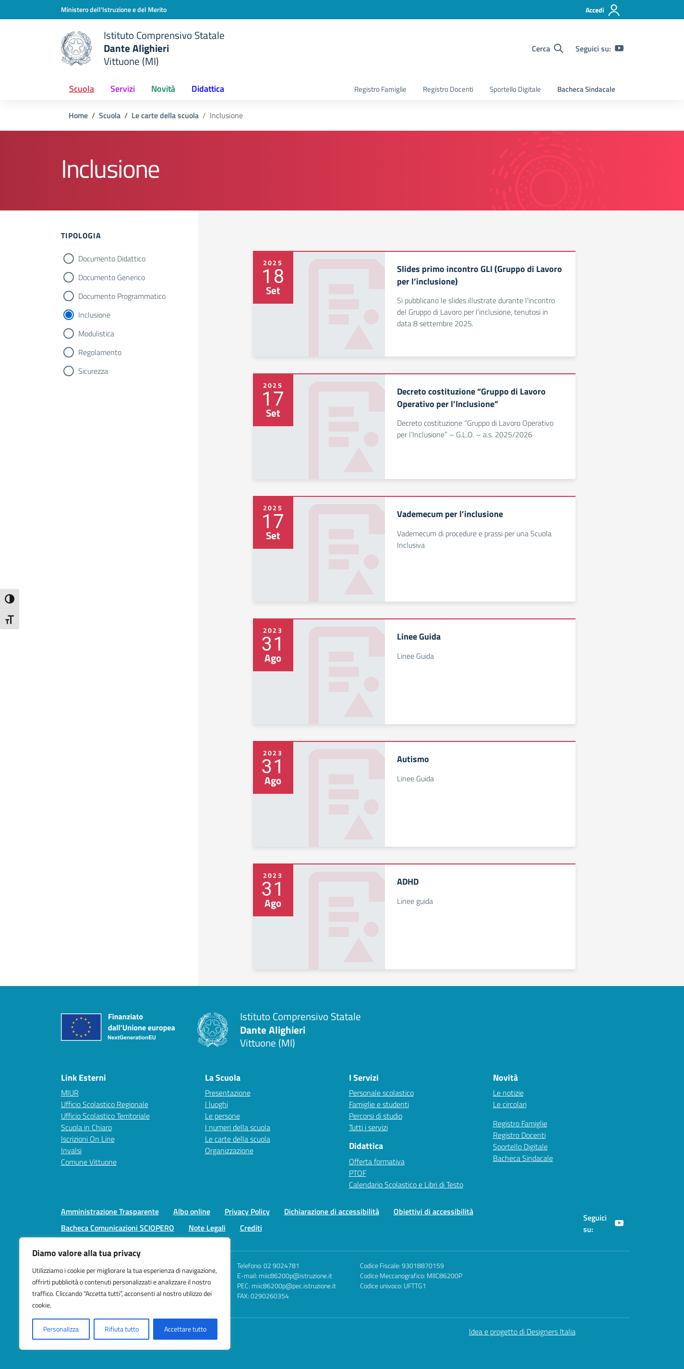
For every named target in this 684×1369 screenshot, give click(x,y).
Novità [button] (163, 88)
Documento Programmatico (122, 296)
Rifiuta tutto (122, 1329)
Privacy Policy (247, 1211)
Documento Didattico (111, 258)
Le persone (222, 1116)
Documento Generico (111, 277)
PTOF (357, 1173)
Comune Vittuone (89, 1162)
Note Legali (207, 1227)
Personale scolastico (381, 1092)
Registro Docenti (448, 89)
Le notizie (508, 1092)
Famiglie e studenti (379, 1104)
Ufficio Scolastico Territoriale (105, 1116)
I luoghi (216, 1104)
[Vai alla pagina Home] (78, 115)
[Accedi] (603, 10)
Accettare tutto (185, 1329)
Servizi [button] (122, 88)
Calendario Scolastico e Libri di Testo (406, 1184)
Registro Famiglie (380, 89)
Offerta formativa (377, 1161)
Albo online (191, 1211)
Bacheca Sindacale (586, 89)
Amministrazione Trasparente (110, 1211)
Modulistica (96, 333)
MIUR (70, 1092)
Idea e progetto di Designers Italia (522, 1331)
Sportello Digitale (515, 89)
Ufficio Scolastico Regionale (104, 1104)
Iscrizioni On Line (88, 1139)
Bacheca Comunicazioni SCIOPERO (117, 1227)
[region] (124, 1293)
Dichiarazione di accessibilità (331, 1211)
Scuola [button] (81, 88)
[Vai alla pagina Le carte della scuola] (165, 115)
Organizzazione (229, 1150)
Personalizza (61, 1329)
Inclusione (94, 315)
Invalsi (71, 1150)
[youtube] (619, 48)
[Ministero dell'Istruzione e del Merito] (114, 9)
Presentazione (228, 1092)
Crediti (251, 1227)
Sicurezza (93, 371)
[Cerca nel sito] (547, 48)
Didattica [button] (208, 88)
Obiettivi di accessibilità (433, 1211)
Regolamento (99, 352)
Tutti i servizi (368, 1127)
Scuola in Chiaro (86, 1127)
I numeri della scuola (237, 1127)
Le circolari (510, 1104)
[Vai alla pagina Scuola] (109, 115)
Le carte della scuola (237, 1139)
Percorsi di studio (375, 1116)
